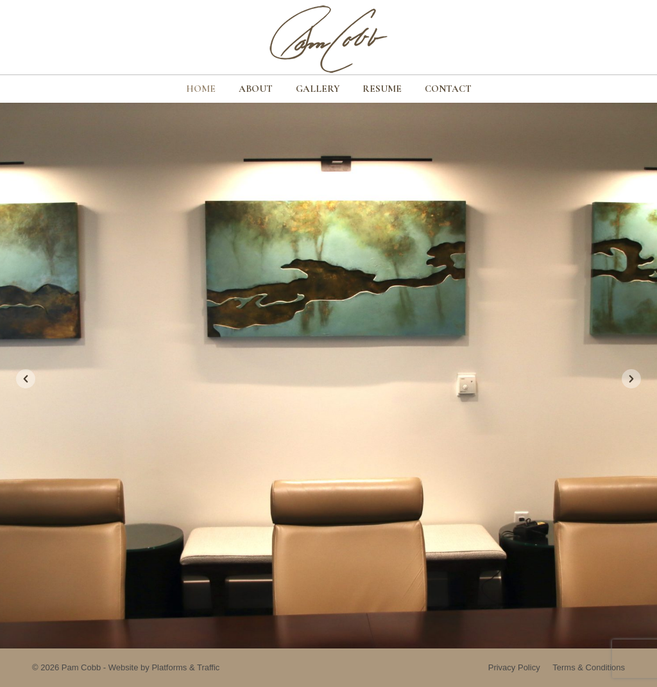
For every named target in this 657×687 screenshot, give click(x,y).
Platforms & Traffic (185, 667)
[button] (25, 378)
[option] (328, 375)
